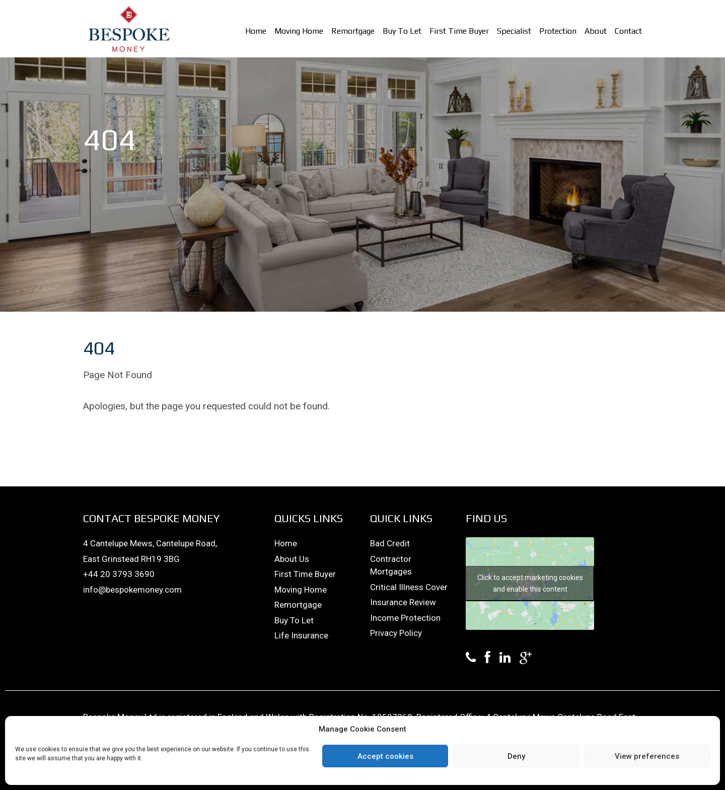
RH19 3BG (160, 559)
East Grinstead (112, 559)
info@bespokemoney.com (132, 590)
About (596, 31)
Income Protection (405, 618)
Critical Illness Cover (409, 587)
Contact (628, 31)
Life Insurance (301, 635)
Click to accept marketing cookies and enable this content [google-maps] (530, 583)
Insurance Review (403, 602)
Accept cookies (385, 756)
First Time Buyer (459, 31)
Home (255, 31)
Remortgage (353, 31)
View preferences (647, 756)
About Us (291, 559)
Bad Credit (390, 543)
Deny (516, 756)
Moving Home (298, 31)
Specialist (514, 31)
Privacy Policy (396, 633)
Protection (557, 31)
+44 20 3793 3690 (119, 574)
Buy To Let (402, 31)
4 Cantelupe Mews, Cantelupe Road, (150, 543)
